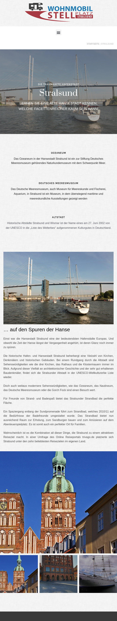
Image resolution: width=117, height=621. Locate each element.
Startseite (93, 44)
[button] (58, 32)
